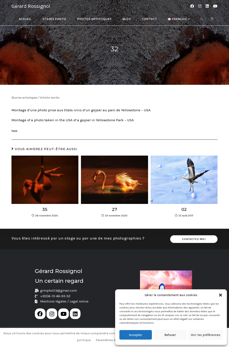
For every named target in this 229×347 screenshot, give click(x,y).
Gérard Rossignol (30, 6)
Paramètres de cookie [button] (112, 340)
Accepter (135, 335)
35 (44, 209)
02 (184, 209)
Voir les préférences (205, 335)
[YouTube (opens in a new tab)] (215, 6)
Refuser (170, 335)
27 (114, 209)
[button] (220, 295)
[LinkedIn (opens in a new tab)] (207, 6)
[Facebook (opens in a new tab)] (192, 6)
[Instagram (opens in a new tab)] (200, 6)
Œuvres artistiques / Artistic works (35, 97)
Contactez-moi (194, 239)
